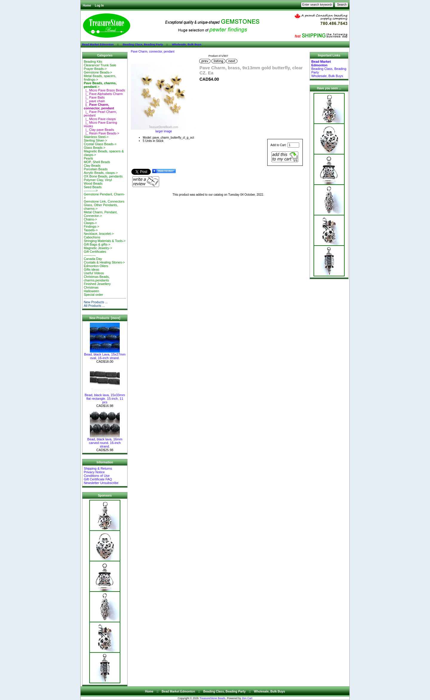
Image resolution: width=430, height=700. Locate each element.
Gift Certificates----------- (95, 253)
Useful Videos (94, 273)
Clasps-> (90, 223)
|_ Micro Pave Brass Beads (104, 90)
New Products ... (96, 302)
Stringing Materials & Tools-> (104, 241)
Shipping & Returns (98, 468)
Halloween (91, 291)
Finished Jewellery (97, 284)
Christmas (91, 287)
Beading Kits (93, 61)
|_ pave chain (94, 101)
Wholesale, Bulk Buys (187, 44)
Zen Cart (247, 698)
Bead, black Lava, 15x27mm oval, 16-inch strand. (105, 355)
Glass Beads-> (94, 147)
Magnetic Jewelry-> (98, 248)
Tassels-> (91, 230)
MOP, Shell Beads (97, 162)
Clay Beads (92, 165)
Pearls (88, 158)
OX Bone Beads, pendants (103, 176)
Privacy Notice (94, 472)
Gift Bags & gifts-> (97, 244)
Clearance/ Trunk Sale (100, 65)
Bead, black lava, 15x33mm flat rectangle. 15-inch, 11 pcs (105, 397)
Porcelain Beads (96, 169)
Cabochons (92, 237)
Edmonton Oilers (96, 266)
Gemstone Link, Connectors (104, 201)
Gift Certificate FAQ (98, 479)
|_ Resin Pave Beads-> (101, 133)
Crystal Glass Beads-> (100, 144)
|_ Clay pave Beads (99, 129)
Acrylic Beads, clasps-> (101, 172)
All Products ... (94, 305)
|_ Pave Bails (94, 97)
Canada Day (93, 259)
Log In (99, 5)
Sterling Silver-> (95, 140)
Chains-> (90, 219)
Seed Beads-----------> (93, 188)
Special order (93, 294)
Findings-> (91, 226)
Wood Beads (93, 183)
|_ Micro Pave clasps (100, 119)
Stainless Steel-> (96, 137)
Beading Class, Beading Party (143, 44)
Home (87, 5)
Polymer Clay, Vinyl (98, 180)
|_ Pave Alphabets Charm (103, 94)
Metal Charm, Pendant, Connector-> (100, 213)
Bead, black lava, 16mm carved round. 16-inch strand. (104, 441)
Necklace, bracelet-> (99, 233)
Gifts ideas (91, 269)
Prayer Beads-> (95, 69)
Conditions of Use (97, 475)
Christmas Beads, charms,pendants (97, 278)
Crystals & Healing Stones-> (104, 262)
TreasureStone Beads (212, 698)
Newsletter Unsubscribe (101, 483)
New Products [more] (104, 318)
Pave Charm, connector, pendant (152, 51)
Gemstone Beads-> (98, 72)
